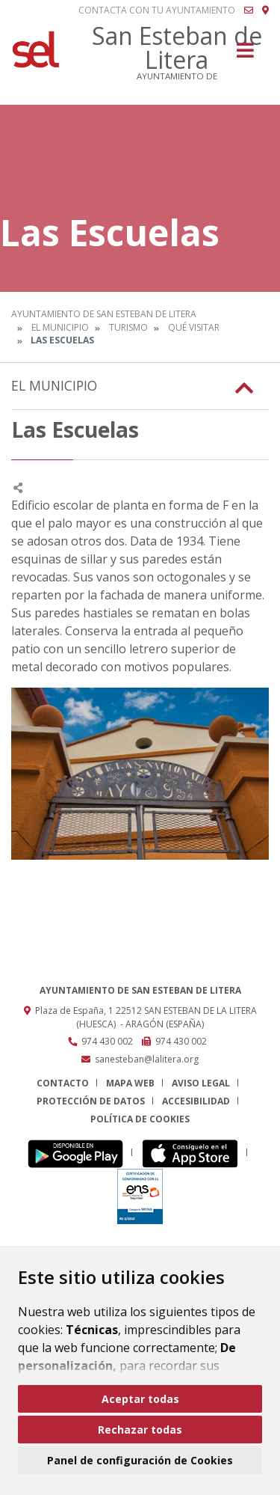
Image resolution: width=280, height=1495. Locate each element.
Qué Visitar (194, 327)
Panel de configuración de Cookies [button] (140, 1460)
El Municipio (60, 327)
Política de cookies (140, 1119)
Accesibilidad (196, 1101)
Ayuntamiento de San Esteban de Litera (103, 314)
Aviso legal (201, 1083)
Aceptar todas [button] (140, 1399)
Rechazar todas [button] (140, 1429)
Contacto (63, 1083)
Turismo (128, 327)
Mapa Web (130, 1083)
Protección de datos (91, 1101)
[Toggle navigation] (245, 55)
